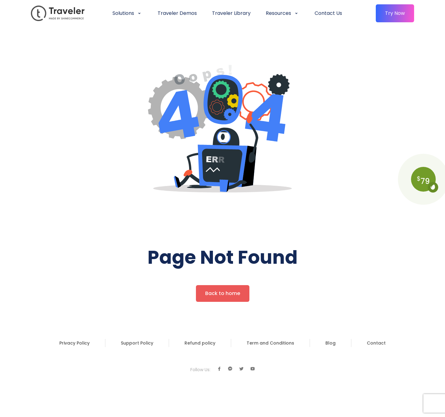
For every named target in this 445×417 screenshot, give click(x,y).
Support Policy (137, 343)
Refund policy (199, 343)
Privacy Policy (74, 343)
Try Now (395, 13)
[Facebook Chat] (230, 369)
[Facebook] (219, 369)
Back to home (222, 293)
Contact (376, 343)
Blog (330, 343)
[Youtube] (252, 369)
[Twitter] (241, 369)
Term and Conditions (270, 343)
